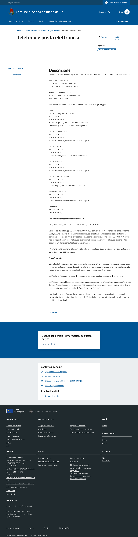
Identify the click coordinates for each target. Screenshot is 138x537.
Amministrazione (16, 21)
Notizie (104, 425)
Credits (46, 528)
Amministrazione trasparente (35, 30)
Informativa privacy (77, 458)
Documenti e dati (12, 429)
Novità (31, 21)
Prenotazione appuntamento (80, 476)
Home (19, 30)
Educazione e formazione (47, 436)
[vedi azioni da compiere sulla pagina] (115, 38)
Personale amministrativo (15, 439)
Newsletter (106, 460)
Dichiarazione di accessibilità (80, 465)
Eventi (104, 443)
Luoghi (104, 440)
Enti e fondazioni (12, 432)
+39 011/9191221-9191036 (23, 469)
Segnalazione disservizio (79, 473)
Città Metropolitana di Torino (48, 461)
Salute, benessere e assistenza (81, 429)
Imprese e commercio (77, 425)
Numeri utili (10, 494)
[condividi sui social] (102, 37)
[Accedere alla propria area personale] (116, 2)
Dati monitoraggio (12, 528)
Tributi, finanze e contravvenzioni (82, 432)
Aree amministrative (13, 425)
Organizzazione (54, 30)
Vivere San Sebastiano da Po (61, 21)
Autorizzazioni (43, 429)
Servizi (41, 21)
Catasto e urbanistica (45, 432)
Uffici (8, 446)
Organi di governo (12, 436)
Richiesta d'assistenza (78, 478)
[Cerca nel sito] (126, 12)
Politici (8, 443)
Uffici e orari (10, 490)
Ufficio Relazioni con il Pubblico (17, 487)
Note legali (74, 461)
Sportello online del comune (48, 465)
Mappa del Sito (64, 528)
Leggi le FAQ (74, 470)
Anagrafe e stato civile (46, 425)
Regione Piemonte (14, 2)
